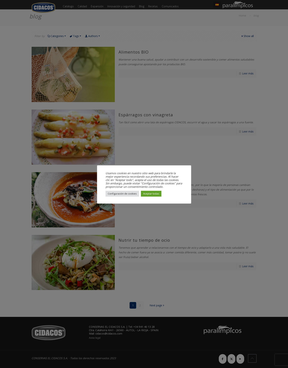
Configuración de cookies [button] (122, 193)
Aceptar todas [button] (151, 193)
